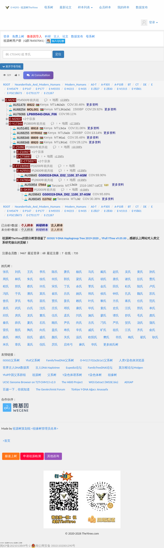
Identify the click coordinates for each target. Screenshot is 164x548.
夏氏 (30, 323)
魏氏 (140, 293)
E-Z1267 (49, 93)
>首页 (6, 441)
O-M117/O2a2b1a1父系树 (96, 360)
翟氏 (143, 337)
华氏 (94, 344)
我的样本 (123, 7)
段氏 (30, 337)
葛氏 (30, 344)
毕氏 (91, 308)
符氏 (119, 337)
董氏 (42, 315)
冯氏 (6, 293)
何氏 (55, 279)
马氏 (91, 272)
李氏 (42, 272)
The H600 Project (72, 382)
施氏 (91, 315)
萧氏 (67, 272)
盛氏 (42, 337)
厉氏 (55, 344)
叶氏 (91, 301)
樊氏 (106, 337)
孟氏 (67, 315)
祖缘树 (112, 375)
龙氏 (30, 315)
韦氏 (30, 301)
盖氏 (55, 330)
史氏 (116, 308)
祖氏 (116, 330)
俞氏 (152, 330)
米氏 (6, 344)
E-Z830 (108, 89)
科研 (48, 36)
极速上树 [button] (11, 456)
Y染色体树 (95, 375)
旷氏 (103, 330)
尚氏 (79, 323)
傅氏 (18, 337)
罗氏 (18, 301)
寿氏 (67, 330)
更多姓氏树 (110, 344)
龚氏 (152, 315)
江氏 (128, 330)
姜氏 (67, 301)
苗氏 (42, 301)
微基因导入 (34, 36)
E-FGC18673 (14, 93)
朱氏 (30, 279)
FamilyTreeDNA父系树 (60, 360)
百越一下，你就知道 (16, 389)
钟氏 (116, 293)
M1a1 (62, 137)
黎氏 (103, 301)
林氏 (18, 279)
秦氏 (6, 323)
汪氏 (128, 308)
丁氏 (67, 286)
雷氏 (6, 330)
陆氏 (140, 286)
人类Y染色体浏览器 (131, 360)
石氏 (42, 323)
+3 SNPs (64, 100)
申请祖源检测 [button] (32, 456)
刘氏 (18, 272)
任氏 (140, 301)
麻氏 (82, 344)
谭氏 (116, 315)
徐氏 (42, 279)
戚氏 (91, 330)
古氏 (91, 323)
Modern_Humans (75, 84)
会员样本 (105, 7)
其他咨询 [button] (53, 456)
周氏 (6, 279)
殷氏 (18, 330)
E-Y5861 (136, 89)
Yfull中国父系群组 (14, 375)
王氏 (30, 272)
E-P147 (27, 89)
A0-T (94, 84)
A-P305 (105, 84)
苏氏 (152, 293)
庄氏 (55, 308)
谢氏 (128, 279)
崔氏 (55, 293)
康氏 (79, 308)
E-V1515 (122, 89)
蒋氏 (128, 301)
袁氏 (6, 308)
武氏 (18, 308)
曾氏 (6, 301)
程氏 (6, 286)
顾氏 (55, 323)
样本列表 (85, 7)
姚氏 (79, 293)
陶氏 (30, 330)
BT (129, 84)
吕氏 (67, 293)
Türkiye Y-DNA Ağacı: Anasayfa (89, 389)
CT (137, 84)
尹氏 (67, 323)
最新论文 (66, 7)
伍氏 (55, 315)
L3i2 (78, 199)
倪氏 (42, 344)
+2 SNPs (59, 156)
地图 (55, 100)
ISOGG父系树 (11, 360)
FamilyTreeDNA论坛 (100, 367)
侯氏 (103, 293)
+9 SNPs (81, 180)
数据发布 (142, 7)
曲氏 (6, 337)
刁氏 (103, 323)
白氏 (30, 308)
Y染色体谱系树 (72, 375)
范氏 (152, 301)
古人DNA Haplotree (47, 367)
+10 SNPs (77, 147)
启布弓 (68, 344)
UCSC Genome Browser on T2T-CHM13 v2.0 (29, 382)
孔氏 (128, 293)
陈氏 (55, 272)
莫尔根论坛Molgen (131, 367)
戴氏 (103, 272)
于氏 (18, 293)
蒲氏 (152, 323)
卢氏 (152, 286)
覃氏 (91, 286)
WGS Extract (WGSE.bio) (103, 382)
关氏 (67, 337)
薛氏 (18, 323)
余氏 (79, 286)
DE (144, 84)
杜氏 (128, 286)
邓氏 (67, 308)
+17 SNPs (75, 123)
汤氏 (140, 323)
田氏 (116, 286)
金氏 (103, 286)
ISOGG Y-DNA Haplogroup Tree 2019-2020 (72, 238)
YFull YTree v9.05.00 (113, 238)
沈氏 (42, 308)
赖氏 (79, 301)
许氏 (42, 286)
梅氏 (131, 337)
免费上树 (18, 36)
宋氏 (55, 286)
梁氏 (79, 279)
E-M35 (82, 89)
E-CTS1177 (32, 93)
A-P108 (118, 84)
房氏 (18, 315)
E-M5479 (12, 89)
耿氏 (155, 337)
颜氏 (55, 337)
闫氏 (79, 315)
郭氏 (67, 279)
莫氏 (42, 293)
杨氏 (79, 272)
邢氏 (140, 308)
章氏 (18, 344)
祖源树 (36, 375)
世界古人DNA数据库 (16, 367)
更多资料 (92, 104)
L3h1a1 (63, 142)
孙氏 (152, 272)
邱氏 (6, 315)
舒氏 (128, 315)
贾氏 (55, 301)
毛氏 (140, 315)
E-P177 (40, 89)
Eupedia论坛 (74, 367)
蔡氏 (30, 286)
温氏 (79, 337)
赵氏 (116, 272)
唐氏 (116, 279)
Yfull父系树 (33, 360)
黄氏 (140, 272)
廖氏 (103, 315)
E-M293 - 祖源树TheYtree (24, 7)
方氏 (116, 301)
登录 (149, 22)
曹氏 (152, 279)
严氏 (116, 323)
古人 (57, 36)
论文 (65, 36)
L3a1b (73, 184)
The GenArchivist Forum (50, 389)
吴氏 (128, 272)
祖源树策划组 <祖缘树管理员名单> (35, 428)
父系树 (51, 375)
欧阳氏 (92, 337)
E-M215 (69, 89)
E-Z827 (95, 89)
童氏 (103, 308)
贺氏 (128, 323)
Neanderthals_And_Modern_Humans (37, 84)
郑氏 (18, 286)
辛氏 (79, 330)
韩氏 (91, 293)
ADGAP (128, 382)
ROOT (6, 84)
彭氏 (140, 279)
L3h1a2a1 (64, 109)
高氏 (91, 279)
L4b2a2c (60, 104)
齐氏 (140, 330)
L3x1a (62, 128)
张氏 (6, 272)
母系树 (48, 7)
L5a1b (66, 132)
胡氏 (103, 279)
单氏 (152, 308)
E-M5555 (54, 89)
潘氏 (30, 293)
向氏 (42, 330)
